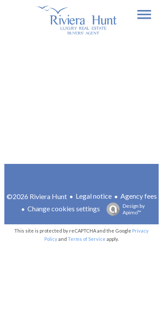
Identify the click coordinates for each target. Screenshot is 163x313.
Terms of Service (87, 239)
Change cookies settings (63, 208)
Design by (123, 209)
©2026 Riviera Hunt (37, 196)
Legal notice (94, 196)
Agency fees (138, 196)
